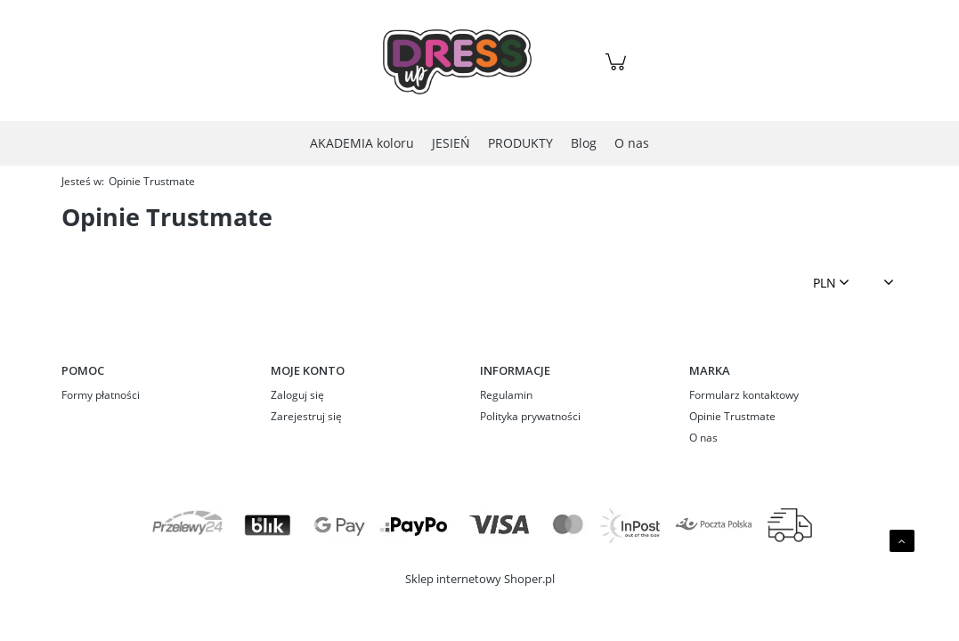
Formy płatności (100, 394)
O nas (703, 437)
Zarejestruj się (306, 416)
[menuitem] (362, 143)
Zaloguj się (297, 394)
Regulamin (506, 394)
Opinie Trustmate (732, 416)
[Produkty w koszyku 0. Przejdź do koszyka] (618, 70)
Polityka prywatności (530, 416)
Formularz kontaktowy (744, 394)
